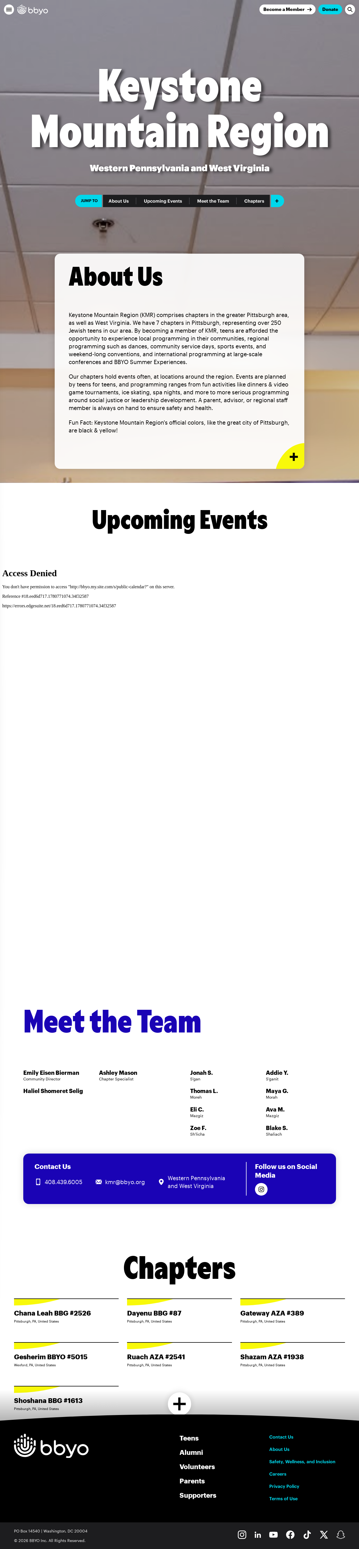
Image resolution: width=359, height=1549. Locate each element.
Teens (189, 1438)
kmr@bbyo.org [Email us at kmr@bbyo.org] (125, 1181)
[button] (9, 9)
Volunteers (197, 1466)
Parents (192, 1481)
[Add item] (277, 201)
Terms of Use (283, 1498)
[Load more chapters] (179, 1404)
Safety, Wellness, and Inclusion (302, 1461)
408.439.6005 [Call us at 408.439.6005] (63, 1181)
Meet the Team (213, 201)
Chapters (254, 201)
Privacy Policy (284, 1486)
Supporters (198, 1495)
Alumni (191, 1452)
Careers (277, 1474)
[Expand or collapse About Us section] (290, 456)
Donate (330, 9)
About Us (119, 201)
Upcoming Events (163, 201)
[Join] (287, 9)
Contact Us (281, 1437)
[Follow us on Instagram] (261, 1189)
